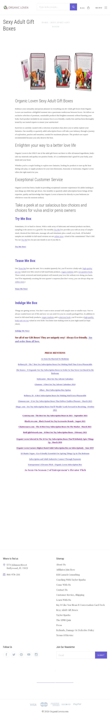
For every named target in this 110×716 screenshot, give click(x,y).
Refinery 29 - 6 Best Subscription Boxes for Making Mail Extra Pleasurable (55, 395)
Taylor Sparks (63, 615)
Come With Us (63, 584)
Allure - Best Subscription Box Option (55, 390)
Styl (38, 379)
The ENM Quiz (63, 620)
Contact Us (61, 589)
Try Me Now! (20, 246)
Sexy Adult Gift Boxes (67, 609)
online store (58, 236)
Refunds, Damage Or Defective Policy (75, 630)
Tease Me (22, 268)
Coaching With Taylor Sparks (71, 579)
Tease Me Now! (21, 289)
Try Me (57, 230)
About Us (61, 564)
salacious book (64, 317)
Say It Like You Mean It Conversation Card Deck (80, 604)
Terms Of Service (64, 635)
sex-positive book (85, 272)
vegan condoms (67, 272)
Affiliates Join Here (65, 569)
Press (59, 625)
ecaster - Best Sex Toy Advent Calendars (56, 379)
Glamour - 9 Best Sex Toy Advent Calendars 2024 (55, 384)
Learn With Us (63, 599)
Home (45, 22)
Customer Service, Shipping (70, 594)
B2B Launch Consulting (68, 574)
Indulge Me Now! (22, 331)
